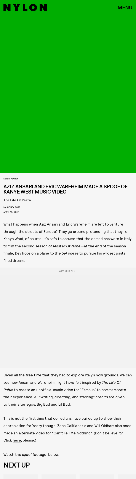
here (17, 440)
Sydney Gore (13, 207)
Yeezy (37, 425)
